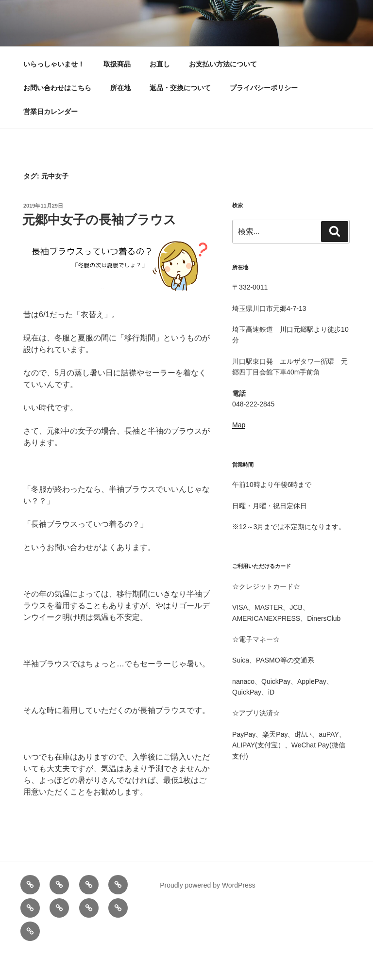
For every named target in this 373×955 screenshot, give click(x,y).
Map (238, 425)
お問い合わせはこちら (57, 88)
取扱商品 (117, 64)
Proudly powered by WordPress (207, 885)
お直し (160, 64)
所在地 (120, 88)
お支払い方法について (223, 64)
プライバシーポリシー (264, 88)
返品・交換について (180, 88)
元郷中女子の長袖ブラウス (99, 219)
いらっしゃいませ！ (54, 64)
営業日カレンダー (50, 111)
